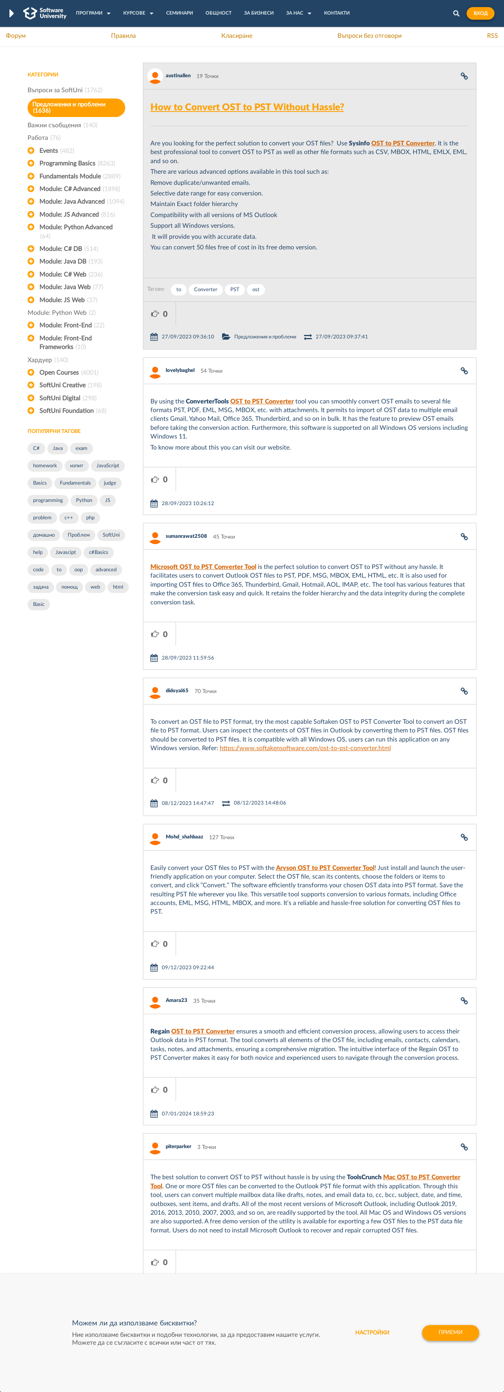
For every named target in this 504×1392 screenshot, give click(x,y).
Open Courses (68, 372)
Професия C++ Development (144, 1223)
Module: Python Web (62, 313)
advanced (106, 569)
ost (255, 289)
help (38, 552)
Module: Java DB (70, 261)
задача (40, 587)
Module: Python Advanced (76, 232)
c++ (69, 517)
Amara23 (176, 882)
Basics (40, 483)
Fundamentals (75, 483)
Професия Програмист (57, 1241)
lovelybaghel (180, 346)
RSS (492, 36)
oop (78, 569)
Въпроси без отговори (369, 36)
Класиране (236, 36)
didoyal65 (177, 620)
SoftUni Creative (70, 385)
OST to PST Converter (403, 143)
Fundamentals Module (79, 176)
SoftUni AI (215, 1229)
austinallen (178, 75)
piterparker (178, 1004)
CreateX (306, 1266)
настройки (372, 1333)
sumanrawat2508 (186, 489)
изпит (76, 465)
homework (45, 465)
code (38, 569)
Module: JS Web (68, 300)
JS (107, 500)
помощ (69, 587)
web (95, 587)
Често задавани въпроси (59, 1205)
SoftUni (111, 535)
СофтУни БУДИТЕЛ (227, 1241)
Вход (480, 13)
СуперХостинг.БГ (318, 1217)
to (59, 569)
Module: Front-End (71, 325)
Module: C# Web (70, 274)
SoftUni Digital (67, 398)
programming (48, 500)
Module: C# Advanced (79, 189)
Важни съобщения (62, 125)
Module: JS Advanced (77, 214)
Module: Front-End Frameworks (65, 343)
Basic (38, 604)
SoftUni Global (220, 1266)
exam (81, 448)
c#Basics (98, 552)
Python (84, 500)
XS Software (311, 1205)
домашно (44, 535)
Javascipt (66, 552)
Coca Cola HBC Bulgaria (325, 1253)
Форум (16, 36)
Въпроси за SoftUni (65, 90)
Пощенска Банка (317, 1241)
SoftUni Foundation (72, 411)
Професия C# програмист (60, 1253)
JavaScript (107, 465)
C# (36, 448)
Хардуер (48, 360)
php (90, 517)
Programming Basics (77, 163)
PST (234, 289)
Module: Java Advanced (81, 201)
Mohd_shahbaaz (184, 742)
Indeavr (305, 1229)
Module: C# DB (68, 249)
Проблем (79, 535)
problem (42, 517)
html (118, 587)
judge (110, 483)
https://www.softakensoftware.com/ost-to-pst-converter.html (305, 677)
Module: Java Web (71, 287)
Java (58, 448)
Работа (44, 138)
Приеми (451, 1333)
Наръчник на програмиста (61, 1229)
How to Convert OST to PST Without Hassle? (247, 107)
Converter (205, 289)
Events (56, 151)
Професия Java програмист (62, 1266)
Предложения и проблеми (69, 108)
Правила (123, 36)
